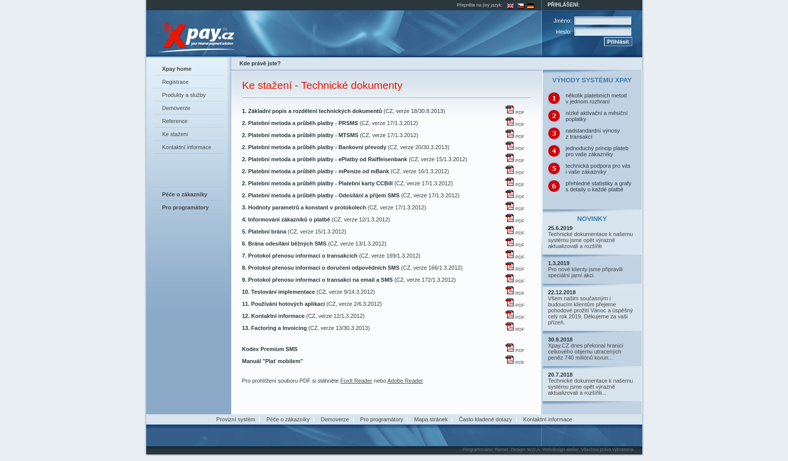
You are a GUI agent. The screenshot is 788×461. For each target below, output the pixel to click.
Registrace (175, 82)
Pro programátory (382, 419)
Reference (175, 121)
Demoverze (176, 108)
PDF (515, 112)
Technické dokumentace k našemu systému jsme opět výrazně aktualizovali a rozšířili (590, 240)
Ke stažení (175, 134)
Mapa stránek (431, 419)
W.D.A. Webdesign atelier (552, 449)
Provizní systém (235, 419)
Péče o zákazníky (288, 419)
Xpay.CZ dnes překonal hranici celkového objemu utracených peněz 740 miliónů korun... (586, 351)
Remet (501, 449)
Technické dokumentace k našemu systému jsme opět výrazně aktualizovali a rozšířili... (590, 387)
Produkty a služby (184, 95)
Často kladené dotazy (485, 419)
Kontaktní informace (187, 147)
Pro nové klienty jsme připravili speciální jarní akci (585, 272)
